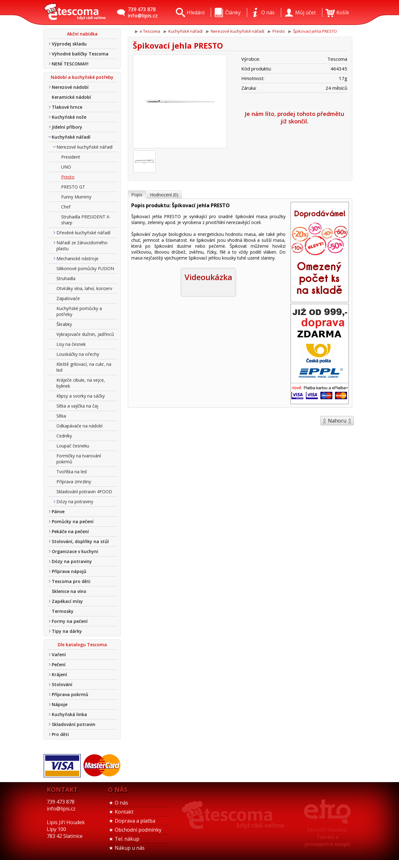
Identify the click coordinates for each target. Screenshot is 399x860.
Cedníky (64, 436)
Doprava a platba (135, 820)
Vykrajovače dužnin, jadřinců (85, 334)
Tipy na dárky (67, 631)
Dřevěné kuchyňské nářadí (83, 233)
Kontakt (124, 811)
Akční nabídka (82, 34)
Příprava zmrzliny (73, 482)
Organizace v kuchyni (75, 551)
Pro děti (60, 734)
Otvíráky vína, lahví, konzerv (84, 288)
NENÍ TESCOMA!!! (70, 64)
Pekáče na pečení (70, 531)
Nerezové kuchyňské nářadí (84, 147)
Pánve (58, 511)
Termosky (63, 611)
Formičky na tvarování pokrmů (78, 459)
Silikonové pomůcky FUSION (85, 268)
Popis (136, 195)
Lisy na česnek (71, 344)
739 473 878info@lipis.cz (143, 12)
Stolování (62, 684)
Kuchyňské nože (69, 117)
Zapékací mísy (67, 601)
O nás (121, 802)
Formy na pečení (70, 621)
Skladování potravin (73, 724)
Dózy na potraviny (74, 501)
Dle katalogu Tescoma (82, 644)
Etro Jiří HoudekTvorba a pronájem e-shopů (327, 837)
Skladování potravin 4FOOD (84, 491)
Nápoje (59, 704)
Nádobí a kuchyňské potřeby (82, 77)
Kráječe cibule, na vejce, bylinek (80, 383)
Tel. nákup (127, 838)
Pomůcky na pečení (73, 521)
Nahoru (337, 420)
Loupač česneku (72, 446)
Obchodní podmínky (138, 829)
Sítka (61, 416)
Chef (65, 207)
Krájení (59, 674)
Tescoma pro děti (71, 581)
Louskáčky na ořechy (77, 354)
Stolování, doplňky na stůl (80, 541)
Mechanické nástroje (77, 258)
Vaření (59, 654)
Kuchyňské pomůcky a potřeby (79, 311)
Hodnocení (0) (164, 195)
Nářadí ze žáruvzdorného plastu (82, 245)
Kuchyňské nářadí (71, 137)
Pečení (58, 664)
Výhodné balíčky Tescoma (80, 54)
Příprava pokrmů (70, 694)
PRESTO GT (73, 187)
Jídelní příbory (67, 127)
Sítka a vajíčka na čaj (77, 406)
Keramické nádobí (71, 97)
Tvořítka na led (71, 472)
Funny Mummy (76, 197)
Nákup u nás (130, 847)
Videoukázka (208, 277)
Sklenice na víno (69, 591)
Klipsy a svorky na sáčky (80, 396)
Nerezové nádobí (70, 87)
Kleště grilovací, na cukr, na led (83, 367)
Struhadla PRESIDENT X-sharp (86, 220)
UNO (66, 167)
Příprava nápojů (69, 571)
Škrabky (64, 324)
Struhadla (65, 278)
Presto (68, 177)
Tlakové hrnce (67, 107)
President (70, 157)
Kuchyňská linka (69, 714)
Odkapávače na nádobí (79, 426)
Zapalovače (68, 298)
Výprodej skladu (69, 44)
